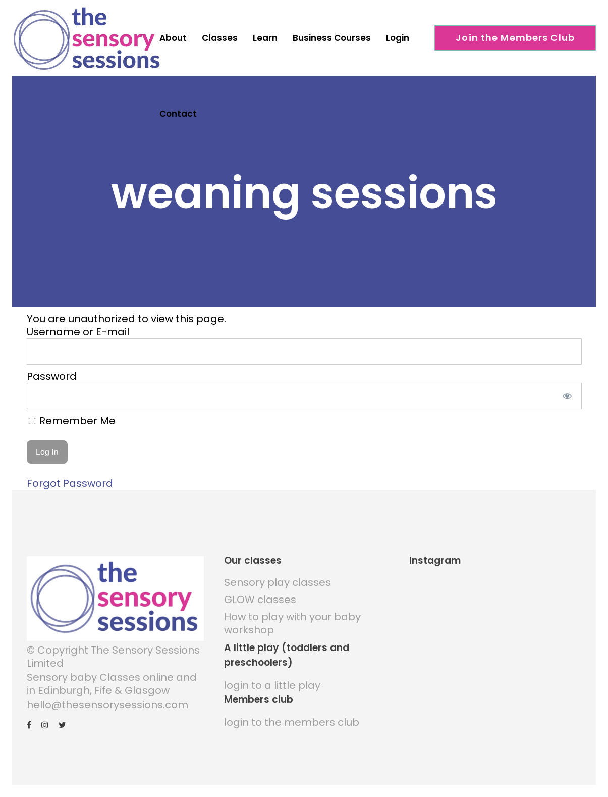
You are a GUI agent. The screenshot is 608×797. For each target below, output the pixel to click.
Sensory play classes (277, 578)
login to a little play (272, 681)
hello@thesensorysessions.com (107, 700)
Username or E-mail (78, 328)
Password (52, 372)
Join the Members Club (515, 37)
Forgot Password (70, 479)
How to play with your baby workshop (292, 619)
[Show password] (566, 392)
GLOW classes (260, 595)
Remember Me (72, 416)
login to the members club (291, 718)
